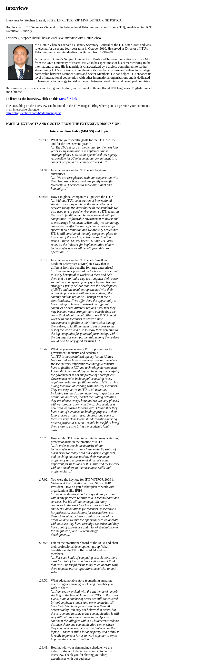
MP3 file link (68, 98)
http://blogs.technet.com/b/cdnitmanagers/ (33, 113)
